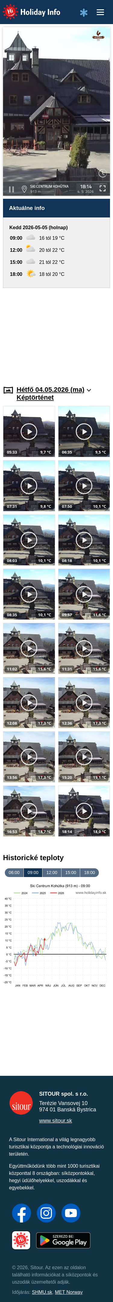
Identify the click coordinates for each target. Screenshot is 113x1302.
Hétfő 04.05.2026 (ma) (54, 389)
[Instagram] (46, 1214)
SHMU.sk (42, 1292)
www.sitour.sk (55, 1121)
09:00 (32, 872)
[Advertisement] (56, 333)
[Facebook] (21, 1214)
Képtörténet (35, 397)
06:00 (14, 872)
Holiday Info (26, 7)
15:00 (70, 872)
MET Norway (69, 1292)
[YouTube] (70, 1214)
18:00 (89, 872)
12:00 (51, 872)
